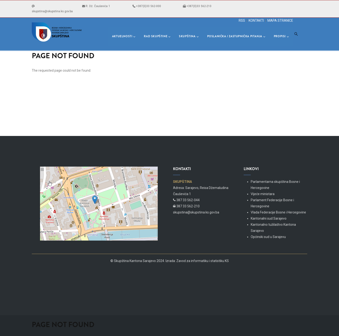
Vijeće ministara (262, 194)
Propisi (281, 36)
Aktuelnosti (124, 36)
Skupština (188, 36)
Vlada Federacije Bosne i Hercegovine (278, 212)
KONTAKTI (256, 20)
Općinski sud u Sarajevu (268, 237)
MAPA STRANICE (280, 20)
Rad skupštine (157, 36)
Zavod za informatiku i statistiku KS (202, 261)
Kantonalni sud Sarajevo (269, 218)
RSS (242, 20)
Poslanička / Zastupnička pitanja (236, 36)
